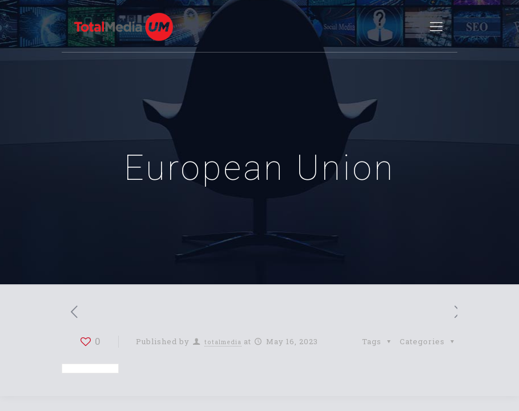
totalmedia (223, 342)
